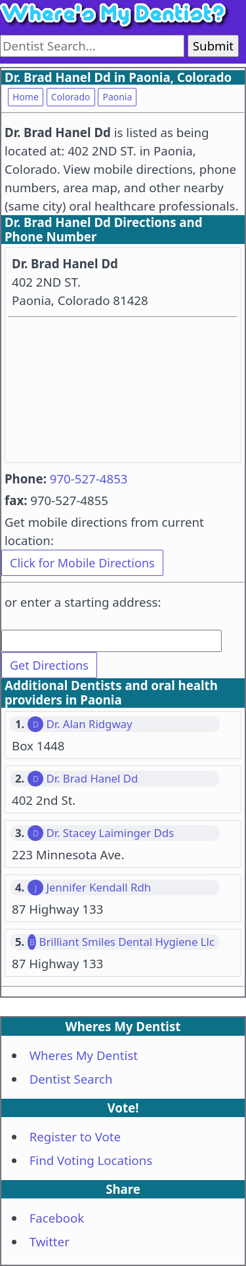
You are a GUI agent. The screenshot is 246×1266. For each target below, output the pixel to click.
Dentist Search (71, 1079)
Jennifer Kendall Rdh (98, 887)
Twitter (50, 1241)
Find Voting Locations (91, 1160)
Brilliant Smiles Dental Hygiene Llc (127, 942)
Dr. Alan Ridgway (89, 724)
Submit (213, 45)
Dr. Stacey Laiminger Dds (110, 833)
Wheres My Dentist (84, 1055)
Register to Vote (75, 1136)
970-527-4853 (89, 478)
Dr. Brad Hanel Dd (92, 778)
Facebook (57, 1218)
